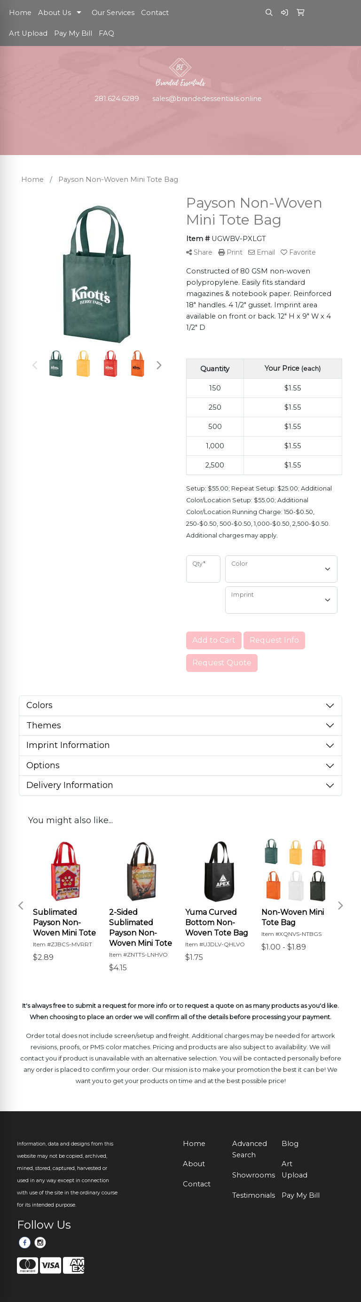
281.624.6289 (117, 98)
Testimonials (251, 1195)
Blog (290, 1143)
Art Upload (28, 33)
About (194, 1164)
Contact (155, 12)
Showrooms (251, 1175)
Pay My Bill (73, 33)
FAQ (106, 33)
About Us (54, 12)
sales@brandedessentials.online (207, 98)
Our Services (113, 12)
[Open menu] (342, 118)
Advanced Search (249, 1149)
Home (20, 12)
